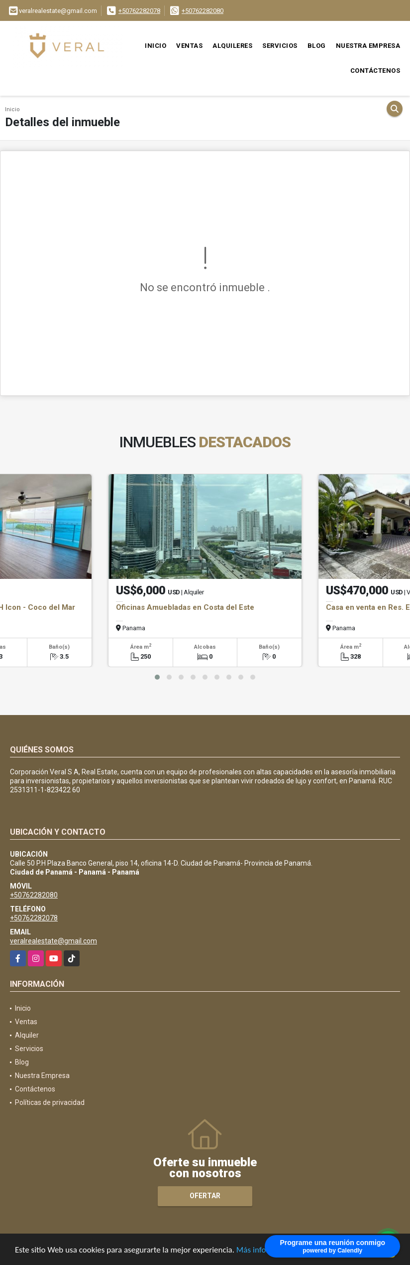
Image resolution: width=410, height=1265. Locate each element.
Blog (317, 45)
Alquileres (232, 45)
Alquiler (27, 1035)
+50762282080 (202, 10)
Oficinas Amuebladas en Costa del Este (185, 607)
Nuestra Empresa (368, 45)
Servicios (280, 45)
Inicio (155, 45)
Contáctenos (375, 70)
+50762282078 (139, 10)
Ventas (189, 45)
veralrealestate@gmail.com (53, 941)
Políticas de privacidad (50, 1102)
